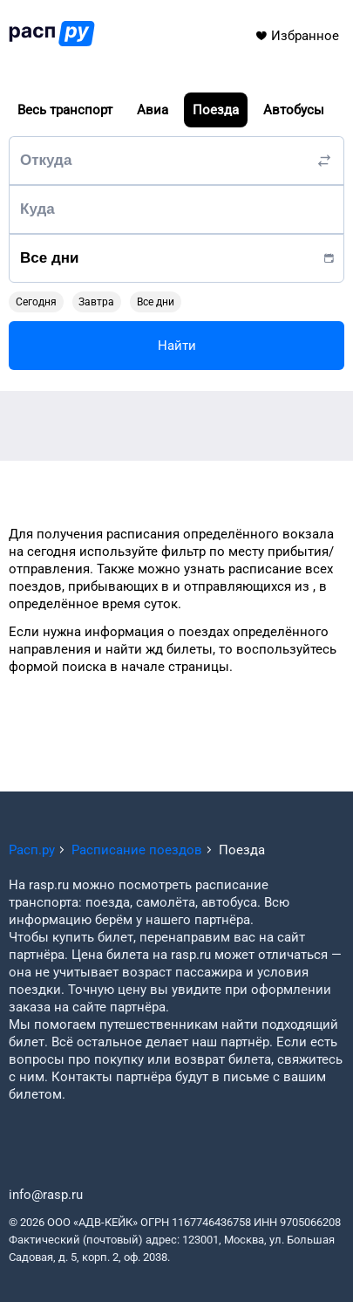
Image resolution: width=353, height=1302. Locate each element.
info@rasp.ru (46, 1195)
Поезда (216, 110)
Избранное (297, 36)
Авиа (152, 110)
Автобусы (293, 110)
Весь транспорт (64, 110)
